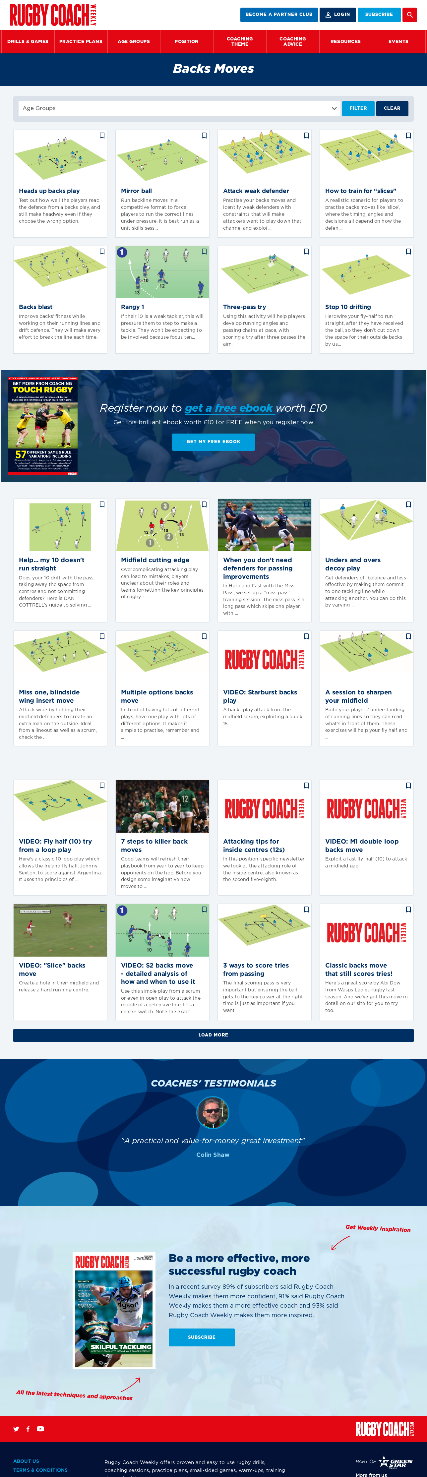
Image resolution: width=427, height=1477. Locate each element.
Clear (392, 108)
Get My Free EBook (213, 442)
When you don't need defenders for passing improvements (258, 568)
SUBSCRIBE (379, 15)
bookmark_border (102, 136)
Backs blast (35, 307)
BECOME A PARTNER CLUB (279, 15)
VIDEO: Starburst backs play (260, 697)
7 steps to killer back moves (154, 846)
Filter (358, 108)
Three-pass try (244, 307)
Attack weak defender (256, 191)
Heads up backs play (49, 191)
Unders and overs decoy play (353, 564)
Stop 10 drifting (348, 307)
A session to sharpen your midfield (358, 697)
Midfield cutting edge (155, 560)
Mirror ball (136, 191)
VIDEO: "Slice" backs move (52, 970)
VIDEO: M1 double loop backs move (362, 846)
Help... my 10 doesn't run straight (52, 564)
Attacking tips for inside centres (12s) (254, 846)
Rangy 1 (132, 307)
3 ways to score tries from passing (256, 970)
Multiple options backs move (157, 697)
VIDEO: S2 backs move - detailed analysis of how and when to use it (158, 974)
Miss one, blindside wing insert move (49, 697)
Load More (213, 1035)
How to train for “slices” (360, 191)
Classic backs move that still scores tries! (358, 970)
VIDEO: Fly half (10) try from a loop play (55, 846)
